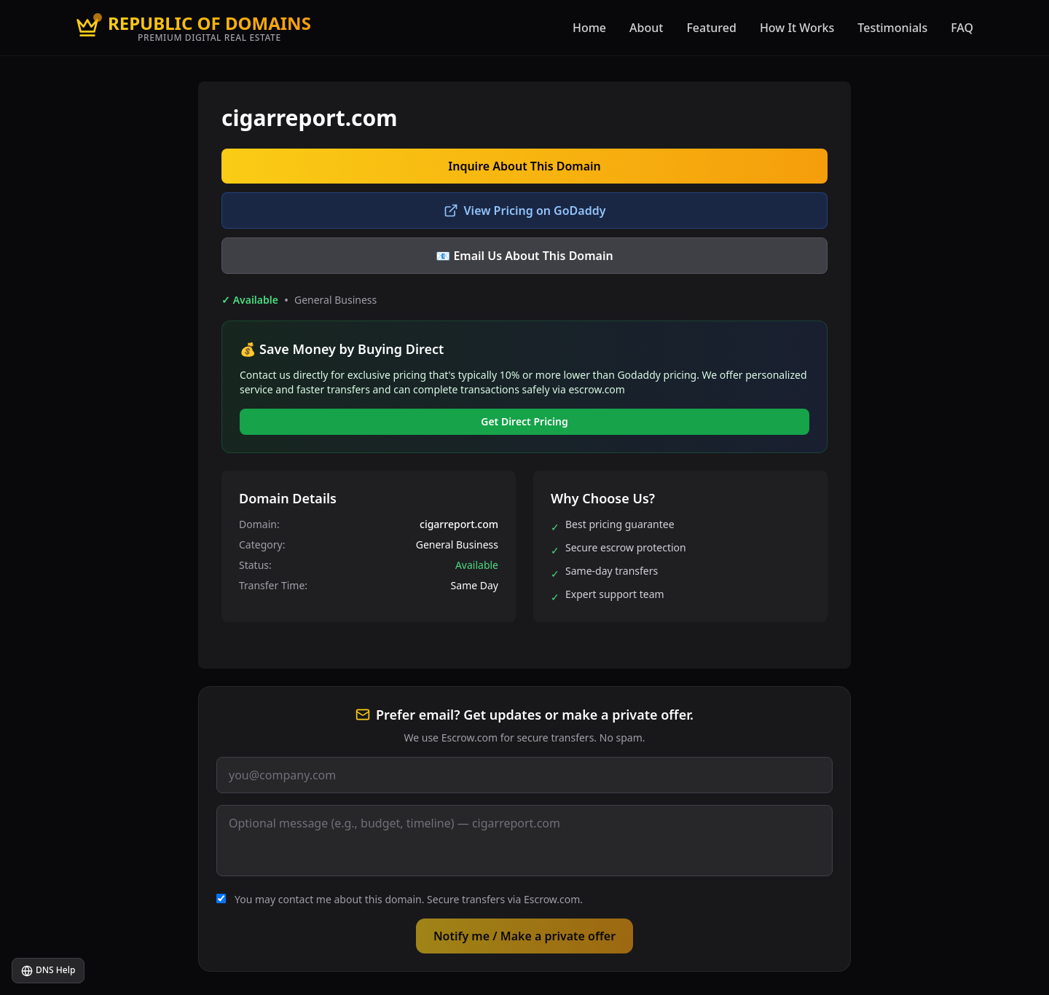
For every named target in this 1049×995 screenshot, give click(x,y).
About (646, 28)
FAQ (962, 28)
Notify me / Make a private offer (524, 936)
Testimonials (892, 28)
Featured (711, 28)
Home (589, 28)
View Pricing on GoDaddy (525, 210)
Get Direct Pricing (524, 421)
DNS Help (48, 970)
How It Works (797, 28)
